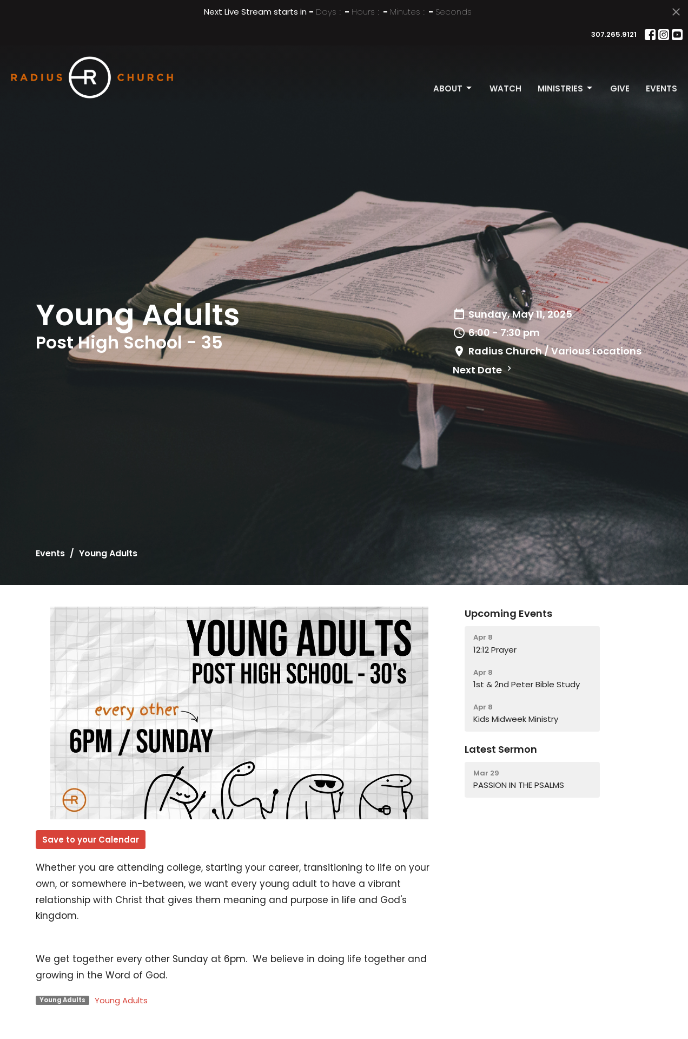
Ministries (566, 88)
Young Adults (121, 1000)
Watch (505, 88)
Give (620, 88)
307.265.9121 (614, 34)
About (453, 88)
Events (661, 88)
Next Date (483, 370)
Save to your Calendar (90, 839)
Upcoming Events (508, 613)
